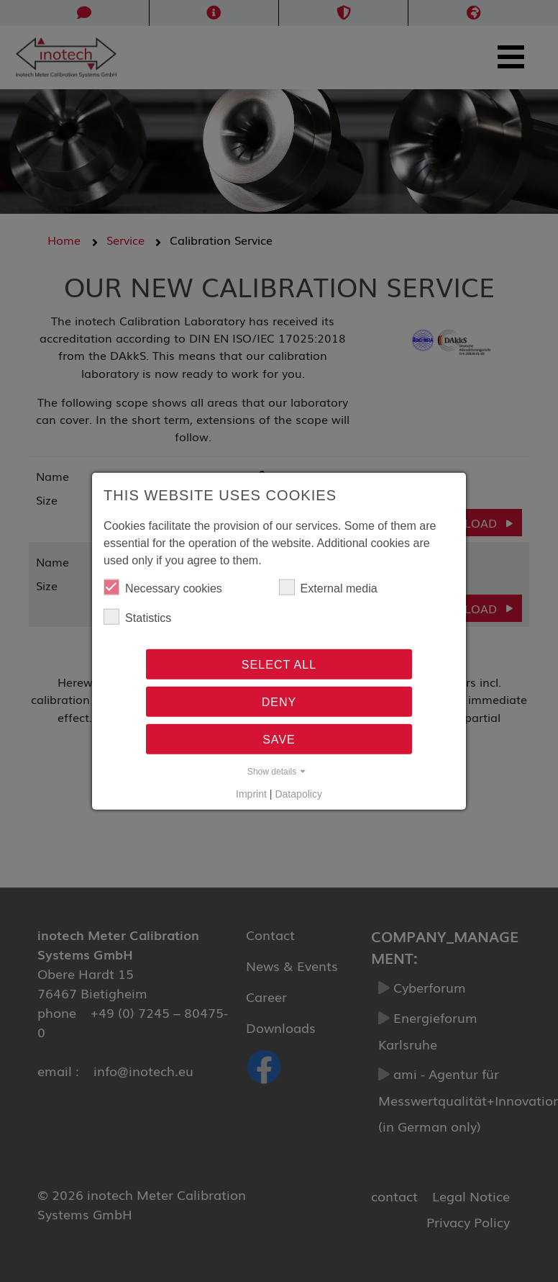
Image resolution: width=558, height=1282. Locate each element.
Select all (279, 664)
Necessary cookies (163, 587)
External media (328, 587)
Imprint (251, 793)
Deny (279, 701)
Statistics (137, 617)
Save (279, 739)
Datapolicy (298, 793)
